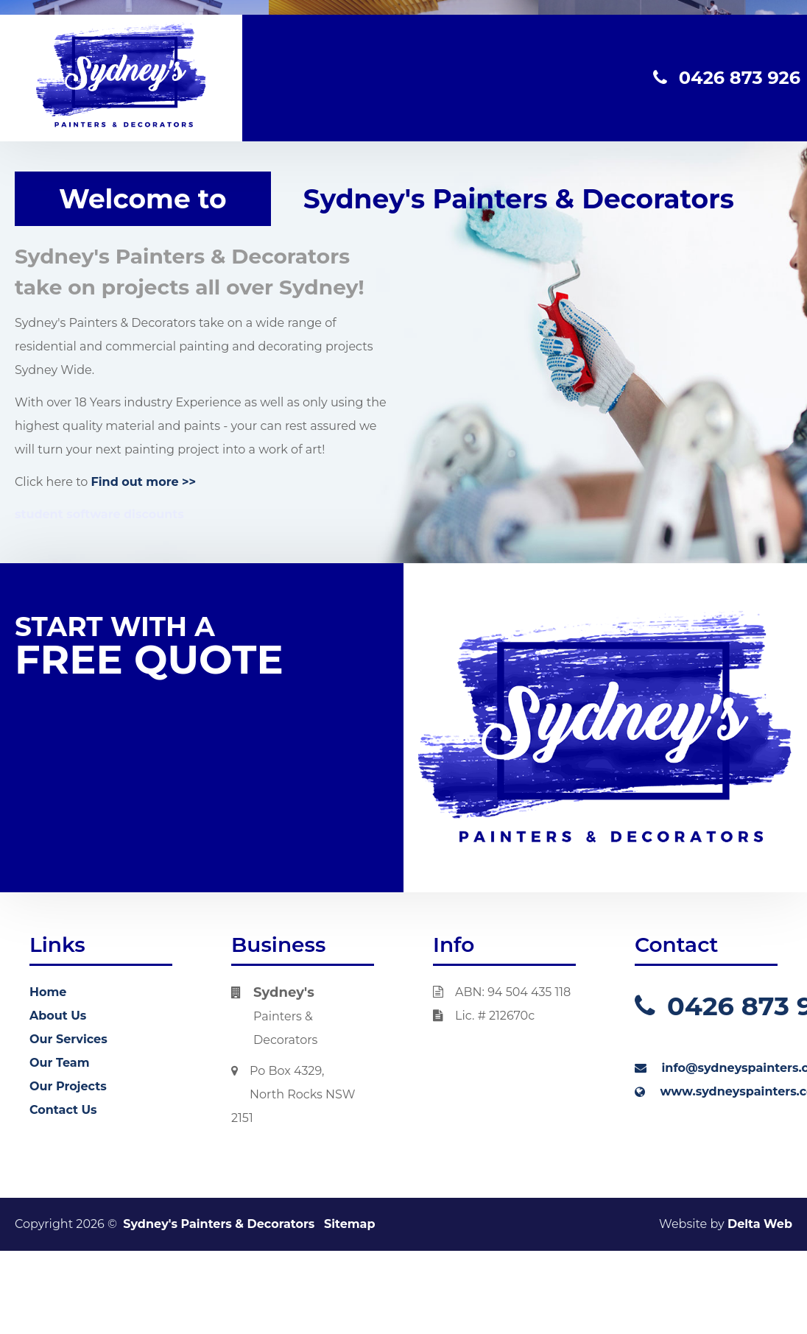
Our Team (59, 1063)
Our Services (68, 1039)
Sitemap (350, 1224)
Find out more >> (144, 482)
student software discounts (99, 514)
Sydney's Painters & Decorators (218, 1224)
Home (47, 992)
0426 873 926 (726, 77)
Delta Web (759, 1224)
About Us (57, 1016)
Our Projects (68, 1086)
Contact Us (63, 1110)
